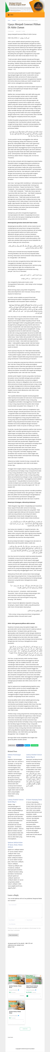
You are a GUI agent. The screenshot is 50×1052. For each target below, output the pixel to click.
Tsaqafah (14, 20)
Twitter (27, 745)
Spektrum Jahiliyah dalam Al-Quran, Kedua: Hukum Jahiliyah (15, 845)
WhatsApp (34, 745)
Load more (25, 1029)
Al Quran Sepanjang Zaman (34, 799)
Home (9, 20)
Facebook (20, 745)
